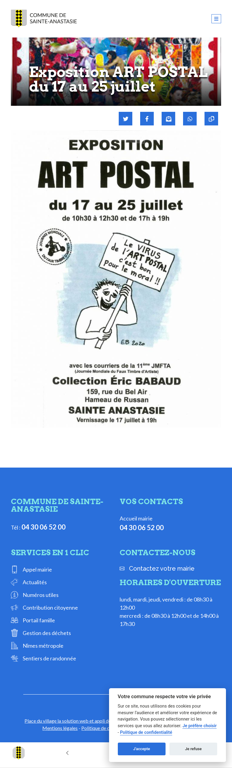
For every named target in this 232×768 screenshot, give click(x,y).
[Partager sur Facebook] (147, 118)
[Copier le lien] (211, 118)
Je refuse (193, 749)
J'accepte (141, 749)
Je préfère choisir (199, 725)
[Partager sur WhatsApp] (190, 118)
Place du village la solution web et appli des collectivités (81, 721)
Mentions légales (60, 728)
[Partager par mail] (168, 118)
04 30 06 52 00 (43, 527)
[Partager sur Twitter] (125, 118)
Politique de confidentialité (146, 732)
